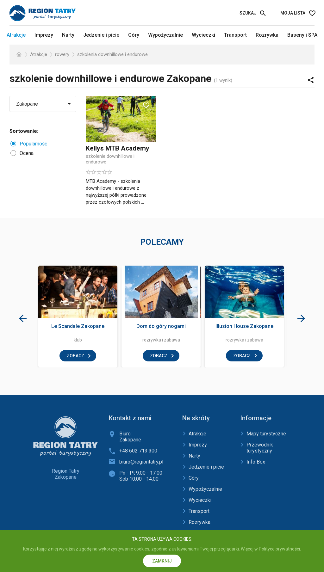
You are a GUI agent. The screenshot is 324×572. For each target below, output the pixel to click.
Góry (133, 35)
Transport (235, 35)
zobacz (75, 355)
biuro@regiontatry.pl (141, 462)
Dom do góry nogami (161, 326)
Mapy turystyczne (266, 434)
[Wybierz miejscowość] (45, 104)
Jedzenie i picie (101, 35)
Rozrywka (267, 35)
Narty (68, 35)
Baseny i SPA (302, 35)
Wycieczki (203, 35)
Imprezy (43, 35)
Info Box (255, 462)
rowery (62, 54)
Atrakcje (16, 35)
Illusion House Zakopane (244, 326)
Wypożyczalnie (165, 35)
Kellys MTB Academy (117, 148)
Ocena (27, 153)
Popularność (33, 144)
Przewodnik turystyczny (259, 448)
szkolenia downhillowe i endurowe (112, 54)
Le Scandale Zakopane (77, 326)
